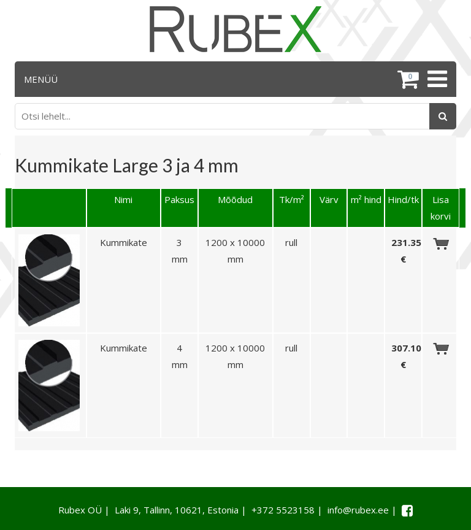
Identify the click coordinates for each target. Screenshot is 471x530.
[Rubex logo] (235, 29)
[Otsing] (442, 116)
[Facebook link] (407, 510)
